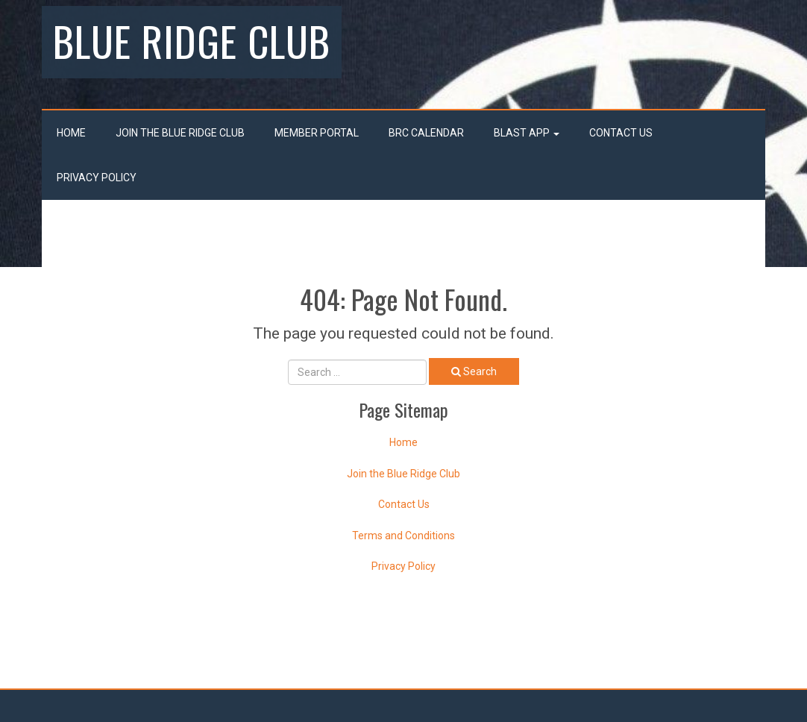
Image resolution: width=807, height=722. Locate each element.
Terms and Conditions (403, 536)
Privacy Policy (96, 177)
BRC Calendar (426, 133)
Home (71, 133)
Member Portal (316, 133)
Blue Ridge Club (191, 40)
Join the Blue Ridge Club (180, 133)
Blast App (526, 133)
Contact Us (621, 133)
